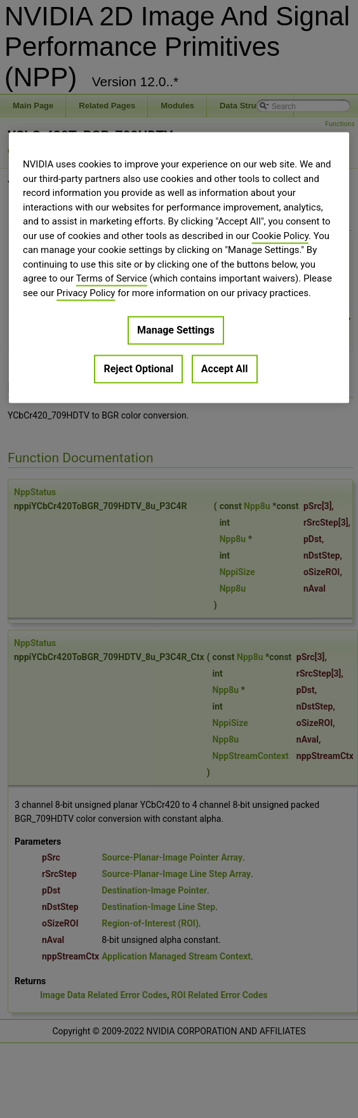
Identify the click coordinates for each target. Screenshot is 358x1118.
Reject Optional (138, 369)
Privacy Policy (85, 293)
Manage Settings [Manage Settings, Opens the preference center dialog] (176, 331)
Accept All (224, 369)
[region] (179, 268)
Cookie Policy (280, 236)
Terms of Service (111, 279)
